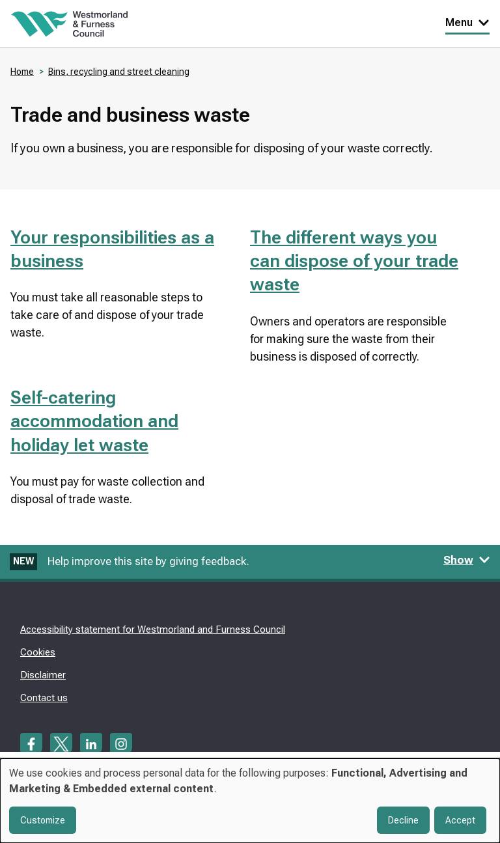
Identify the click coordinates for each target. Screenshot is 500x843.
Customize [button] (42, 820)
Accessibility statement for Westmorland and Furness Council (152, 629)
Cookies (37, 652)
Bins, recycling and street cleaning (118, 71)
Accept (460, 820)
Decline (403, 820)
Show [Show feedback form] (466, 559)
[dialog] (250, 800)
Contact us (44, 698)
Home (22, 71)
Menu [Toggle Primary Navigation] (467, 22)
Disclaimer (43, 675)
